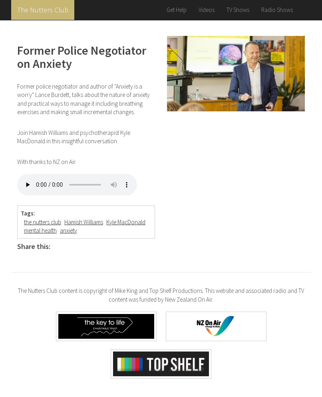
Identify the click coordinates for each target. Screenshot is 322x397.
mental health (40, 230)
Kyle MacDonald (125, 222)
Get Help (177, 10)
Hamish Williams (83, 222)
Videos (207, 10)
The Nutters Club (42, 9)
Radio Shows (277, 10)
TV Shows (238, 10)
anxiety (68, 230)
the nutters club (42, 222)
